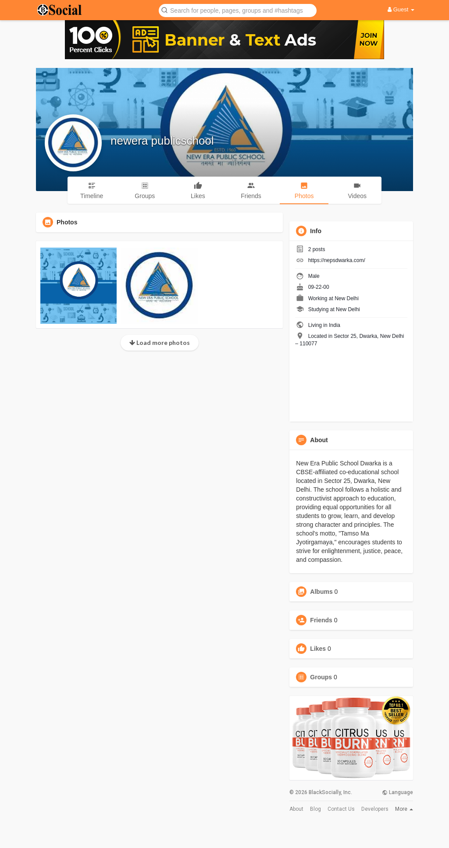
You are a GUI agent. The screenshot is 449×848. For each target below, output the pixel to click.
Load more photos (159, 342)
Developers (374, 809)
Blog (315, 809)
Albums (321, 591)
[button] (238, 10)
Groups (321, 677)
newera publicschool (162, 140)
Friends (321, 620)
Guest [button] (401, 9)
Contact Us (341, 809)
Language (397, 792)
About (296, 809)
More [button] (404, 809)
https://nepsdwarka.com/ (336, 260)
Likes (318, 648)
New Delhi (347, 298)
